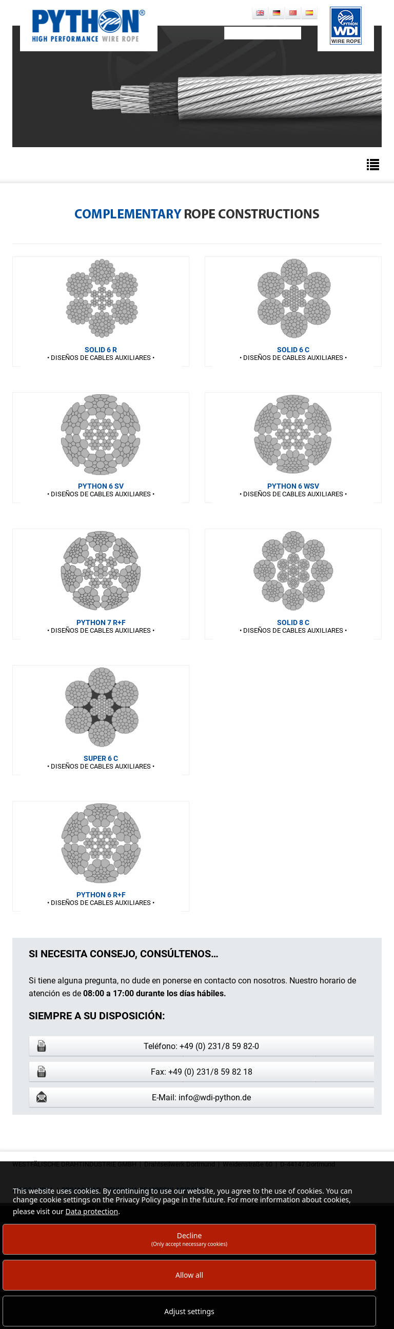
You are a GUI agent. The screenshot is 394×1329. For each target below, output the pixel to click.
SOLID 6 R (101, 350)
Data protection (92, 1211)
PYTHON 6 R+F (101, 895)
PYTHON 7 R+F (101, 622)
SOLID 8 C (293, 622)
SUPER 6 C (101, 758)
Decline (189, 1239)
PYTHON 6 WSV (293, 486)
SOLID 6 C (293, 350)
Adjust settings (189, 1311)
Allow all (189, 1275)
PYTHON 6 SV (101, 486)
